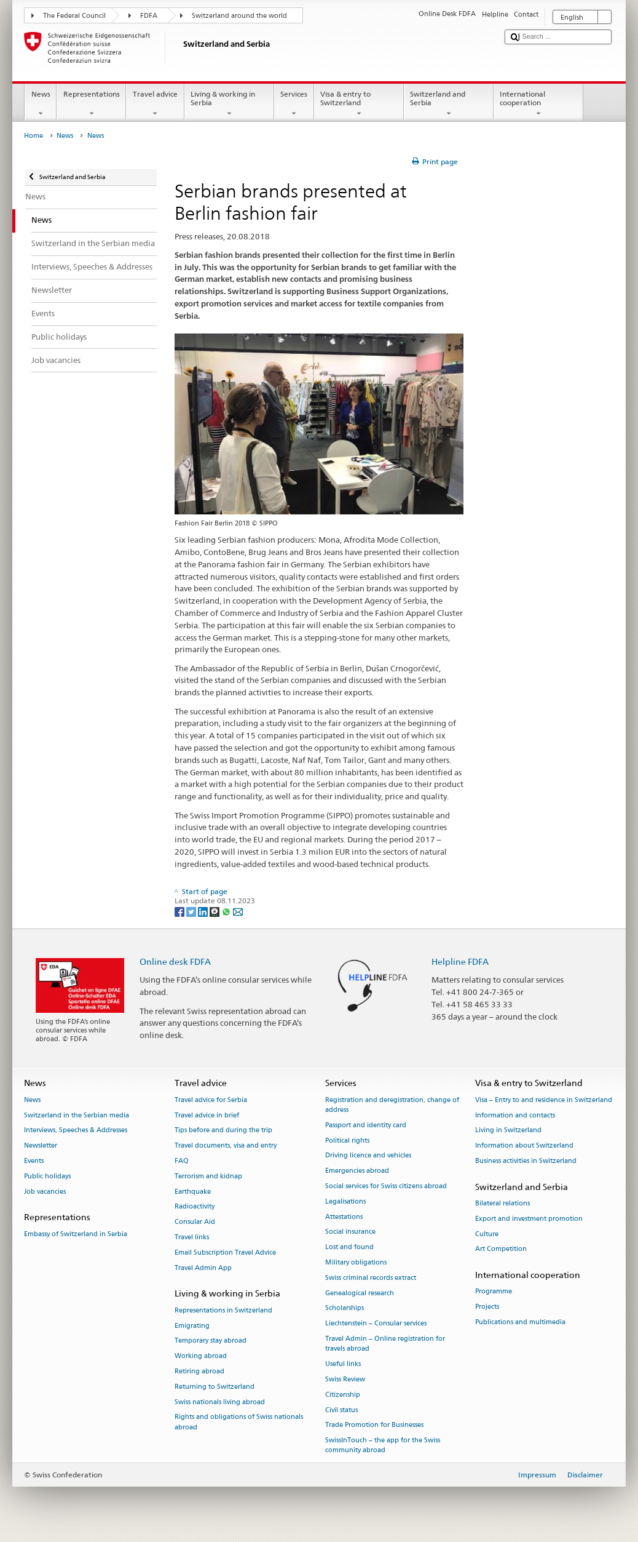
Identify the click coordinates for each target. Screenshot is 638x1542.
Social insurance (350, 1232)
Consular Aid (195, 1222)
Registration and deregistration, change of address (392, 1105)
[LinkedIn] (204, 911)
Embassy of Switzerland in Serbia (75, 1234)
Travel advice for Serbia (211, 1100)
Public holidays (47, 1176)
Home (33, 136)
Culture (486, 1234)
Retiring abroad (199, 1371)
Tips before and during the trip (223, 1131)
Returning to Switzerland (214, 1387)
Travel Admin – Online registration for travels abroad (385, 1343)
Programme (493, 1292)
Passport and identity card (365, 1125)
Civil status (341, 1410)
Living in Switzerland (508, 1131)
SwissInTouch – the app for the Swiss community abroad (382, 1446)
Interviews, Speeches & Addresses (75, 1131)
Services (294, 104)
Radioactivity (195, 1207)
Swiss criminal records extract (370, 1278)
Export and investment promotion (529, 1219)
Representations (91, 104)
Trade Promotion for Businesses (374, 1425)
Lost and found (349, 1248)
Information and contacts (515, 1115)
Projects (487, 1307)
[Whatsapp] (227, 911)
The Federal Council (74, 16)
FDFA (148, 16)
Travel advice (155, 104)
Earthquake (193, 1192)
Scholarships (344, 1308)
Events (34, 1161)
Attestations (344, 1217)
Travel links (192, 1237)
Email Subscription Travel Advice (225, 1252)
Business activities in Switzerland (526, 1161)
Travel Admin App (203, 1268)
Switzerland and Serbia (448, 104)
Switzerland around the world (239, 16)
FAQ (182, 1161)
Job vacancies (45, 1192)
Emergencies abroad (357, 1171)
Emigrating (192, 1326)
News (40, 104)
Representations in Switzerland (223, 1310)
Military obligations (356, 1262)
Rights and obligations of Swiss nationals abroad (239, 1422)
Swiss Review (345, 1379)
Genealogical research (359, 1293)
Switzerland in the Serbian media (76, 1115)
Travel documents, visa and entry (226, 1146)
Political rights (347, 1141)
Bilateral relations (502, 1203)
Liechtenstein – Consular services (376, 1324)
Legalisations (345, 1201)
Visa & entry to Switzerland (359, 104)
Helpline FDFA (460, 961)
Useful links (343, 1364)
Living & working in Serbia (229, 104)
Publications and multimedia (520, 1322)
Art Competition (501, 1249)
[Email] (238, 911)
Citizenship (342, 1395)
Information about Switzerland (524, 1146)
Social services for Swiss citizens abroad (386, 1186)
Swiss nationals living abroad (220, 1402)
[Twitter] (192, 911)
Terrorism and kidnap (208, 1176)
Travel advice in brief (207, 1115)
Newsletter (40, 1146)
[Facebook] (180, 911)
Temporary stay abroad (210, 1341)
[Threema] (215, 911)
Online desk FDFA (175, 961)
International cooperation (538, 104)
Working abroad (201, 1356)
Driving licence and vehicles (368, 1156)
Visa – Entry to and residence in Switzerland (543, 1100)
